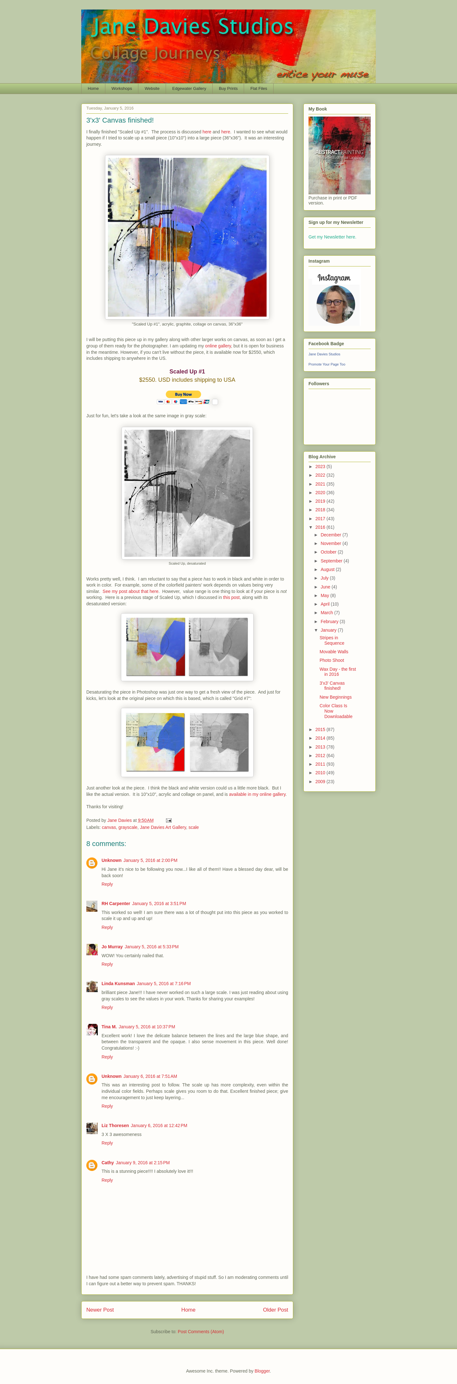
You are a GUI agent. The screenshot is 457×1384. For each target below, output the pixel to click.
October (329, 551)
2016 (321, 527)
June (326, 586)
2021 (321, 484)
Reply (107, 884)
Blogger (262, 1371)
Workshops (121, 88)
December (331, 534)
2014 (321, 738)
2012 (321, 755)
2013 (321, 746)
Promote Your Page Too (326, 364)
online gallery (218, 345)
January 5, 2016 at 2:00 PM (150, 860)
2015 (321, 729)
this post (231, 597)
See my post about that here (130, 591)
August (328, 569)
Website (152, 88)
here (206, 131)
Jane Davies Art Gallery (163, 827)
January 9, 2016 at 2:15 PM (143, 1162)
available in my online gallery (257, 794)
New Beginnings (336, 697)
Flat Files (258, 88)
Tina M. (109, 1026)
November (331, 543)
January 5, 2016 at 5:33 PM (152, 946)
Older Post (275, 1310)
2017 (321, 518)
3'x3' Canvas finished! (332, 686)
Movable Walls (334, 651)
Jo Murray (112, 946)
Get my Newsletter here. (332, 236)
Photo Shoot (332, 660)
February (330, 621)
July (325, 578)
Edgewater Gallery (189, 88)
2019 (321, 501)
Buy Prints (228, 88)
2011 (321, 764)
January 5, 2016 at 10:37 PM (147, 1026)
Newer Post (100, 1310)
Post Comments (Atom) (201, 1331)
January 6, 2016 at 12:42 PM (159, 1125)
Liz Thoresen (115, 1125)
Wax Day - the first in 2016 (338, 672)
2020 (321, 492)
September (332, 560)
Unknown (112, 860)
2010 (321, 772)
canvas (109, 827)
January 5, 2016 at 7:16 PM (164, 983)
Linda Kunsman (118, 983)
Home (93, 88)
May (325, 595)
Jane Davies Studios (324, 354)
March (327, 612)
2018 (321, 509)
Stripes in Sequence (332, 640)
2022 (321, 475)
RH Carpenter (116, 903)
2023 (321, 466)
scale (194, 827)
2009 (321, 781)
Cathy (108, 1162)
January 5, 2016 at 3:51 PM (159, 903)
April (326, 604)
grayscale (127, 827)
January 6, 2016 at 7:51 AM (150, 1076)
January (329, 630)
